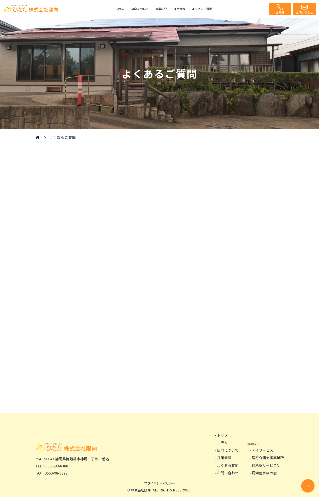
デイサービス (262, 450)
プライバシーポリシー (159, 483)
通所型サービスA (265, 465)
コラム (120, 9)
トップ (222, 435)
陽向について (140, 9)
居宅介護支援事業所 (268, 457)
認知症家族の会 (264, 472)
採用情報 (179, 9)
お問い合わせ (227, 472)
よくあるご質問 (202, 9)
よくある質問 (227, 465)
